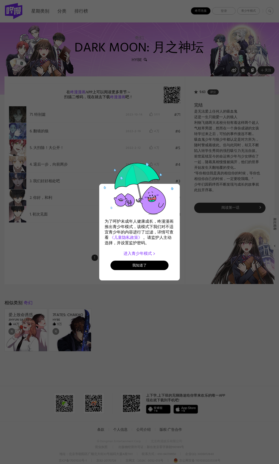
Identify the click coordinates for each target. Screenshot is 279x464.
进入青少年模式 (139, 253)
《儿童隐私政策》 (126, 237)
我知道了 (139, 265)
